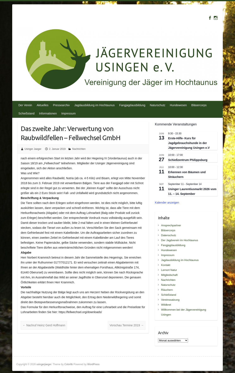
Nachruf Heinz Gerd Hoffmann (44, 325)
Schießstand (26, 113)
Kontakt (165, 265)
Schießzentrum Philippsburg (187, 160)
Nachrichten (78, 149)
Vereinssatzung (170, 299)
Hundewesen (178, 105)
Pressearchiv (61, 105)
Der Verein (25, 105)
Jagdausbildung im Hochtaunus (94, 105)
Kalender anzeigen (167, 202)
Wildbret (166, 304)
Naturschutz (157, 105)
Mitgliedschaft (169, 274)
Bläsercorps (199, 105)
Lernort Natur (169, 270)
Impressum (68, 113)
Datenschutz (168, 235)
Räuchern (167, 289)
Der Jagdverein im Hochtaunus (179, 240)
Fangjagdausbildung (132, 105)
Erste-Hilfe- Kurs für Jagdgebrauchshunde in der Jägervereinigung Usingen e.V (189, 143)
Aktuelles (42, 105)
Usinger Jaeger (33, 149)
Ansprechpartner (171, 225)
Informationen (48, 113)
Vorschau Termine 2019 (127, 325)
